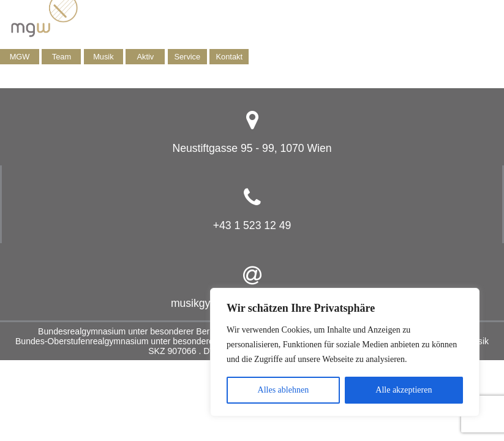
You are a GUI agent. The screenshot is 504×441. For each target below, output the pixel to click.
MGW (20, 56)
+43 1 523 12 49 (252, 225)
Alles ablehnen (283, 389)
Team (61, 56)
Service (187, 56)
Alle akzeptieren (403, 389)
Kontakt (229, 56)
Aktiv (145, 56)
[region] (345, 352)
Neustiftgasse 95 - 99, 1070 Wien (251, 148)
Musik (103, 56)
